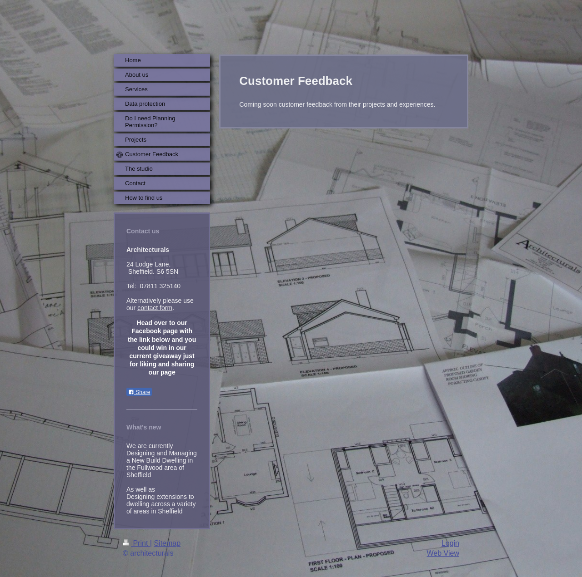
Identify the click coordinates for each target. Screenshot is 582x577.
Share (139, 392)
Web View (443, 553)
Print (136, 543)
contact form (154, 307)
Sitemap (167, 543)
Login (450, 543)
